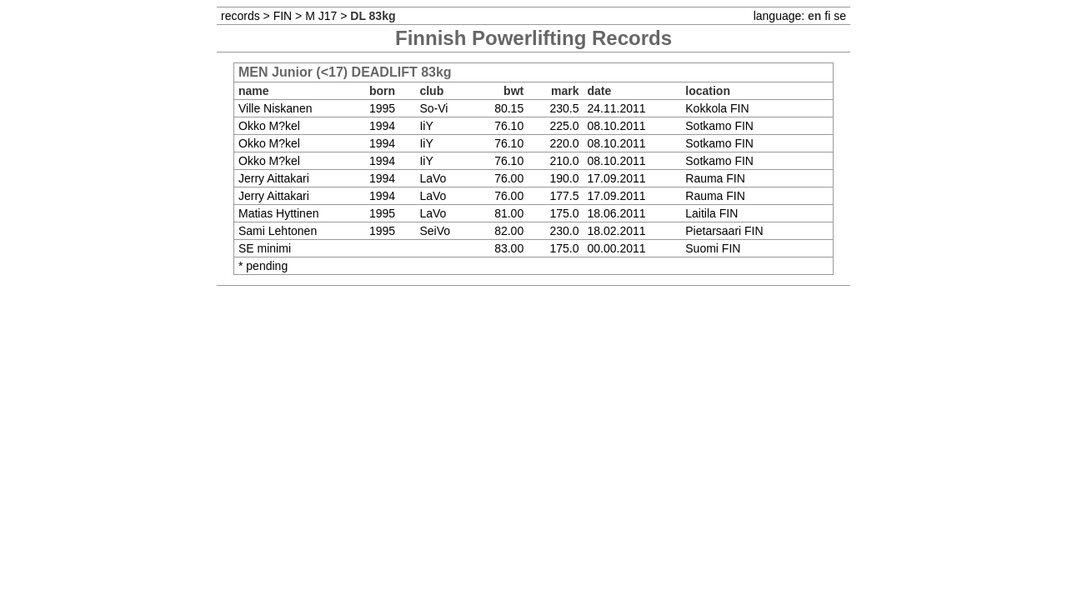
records (240, 15)
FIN (283, 15)
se (840, 15)
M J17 (321, 15)
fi (827, 15)
